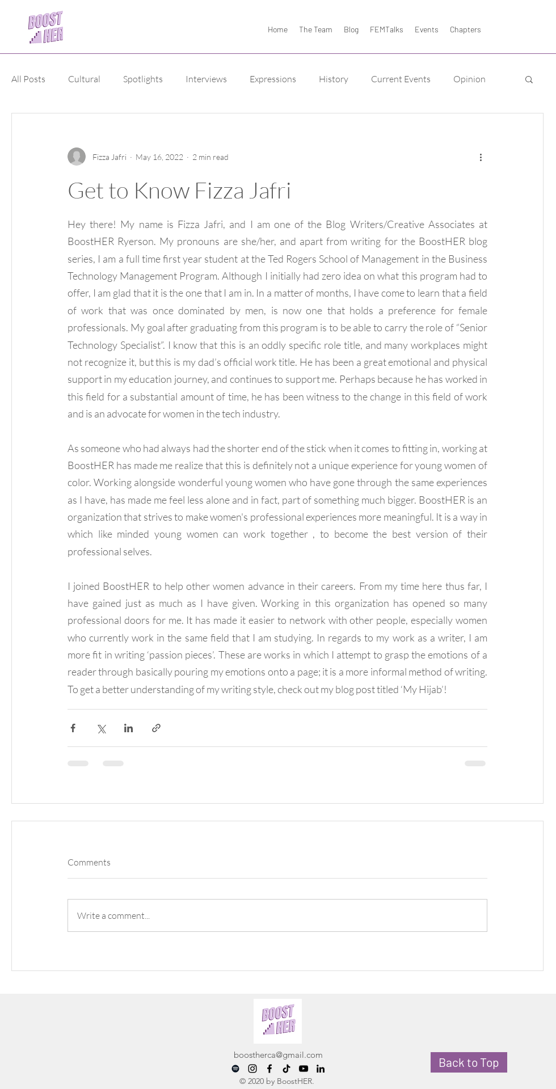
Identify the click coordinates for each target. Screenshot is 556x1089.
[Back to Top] (469, 1062)
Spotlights (143, 79)
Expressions (273, 79)
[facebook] (269, 1068)
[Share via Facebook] (73, 728)
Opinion (469, 79)
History (333, 79)
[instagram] (252, 1068)
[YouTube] (303, 1068)
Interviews (206, 79)
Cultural (84, 79)
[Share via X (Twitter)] (100, 728)
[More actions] (480, 156)
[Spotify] (235, 1068)
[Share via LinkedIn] (128, 728)
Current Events (401, 79)
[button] (529, 78)
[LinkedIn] (320, 1068)
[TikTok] (286, 1068)
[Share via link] (156, 728)
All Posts (28, 79)
